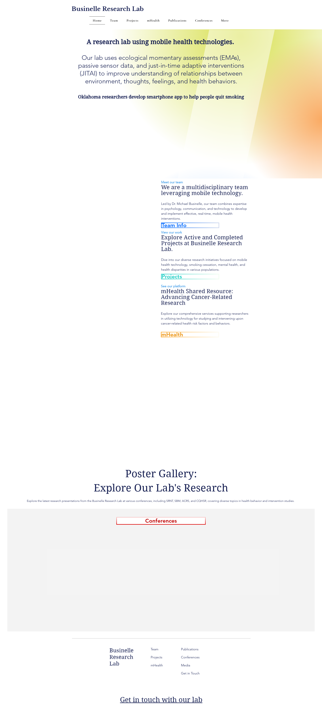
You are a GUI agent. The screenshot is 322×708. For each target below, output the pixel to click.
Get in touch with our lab (161, 700)
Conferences (190, 657)
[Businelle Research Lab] (108, 9)
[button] (225, 20)
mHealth (157, 665)
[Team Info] (190, 225)
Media (185, 665)
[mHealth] (190, 334)
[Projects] (190, 276)
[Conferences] (161, 521)
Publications (190, 649)
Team (155, 649)
